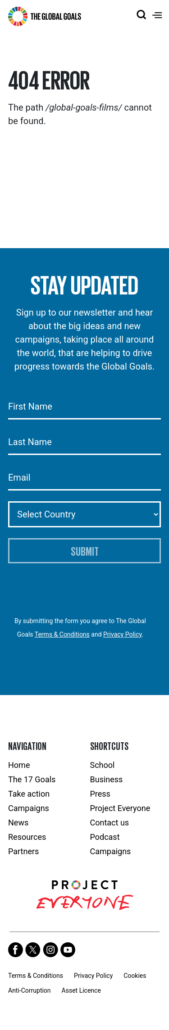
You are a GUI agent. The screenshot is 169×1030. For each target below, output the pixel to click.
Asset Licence (81, 990)
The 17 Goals (31, 779)
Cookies (134, 975)
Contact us (109, 822)
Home (19, 765)
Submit (85, 550)
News (18, 822)
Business (106, 779)
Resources (27, 837)
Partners (23, 851)
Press (100, 793)
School (102, 765)
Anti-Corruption (29, 990)
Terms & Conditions (62, 634)
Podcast (105, 837)
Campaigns (28, 808)
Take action (29, 793)
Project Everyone (120, 808)
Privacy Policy (122, 634)
